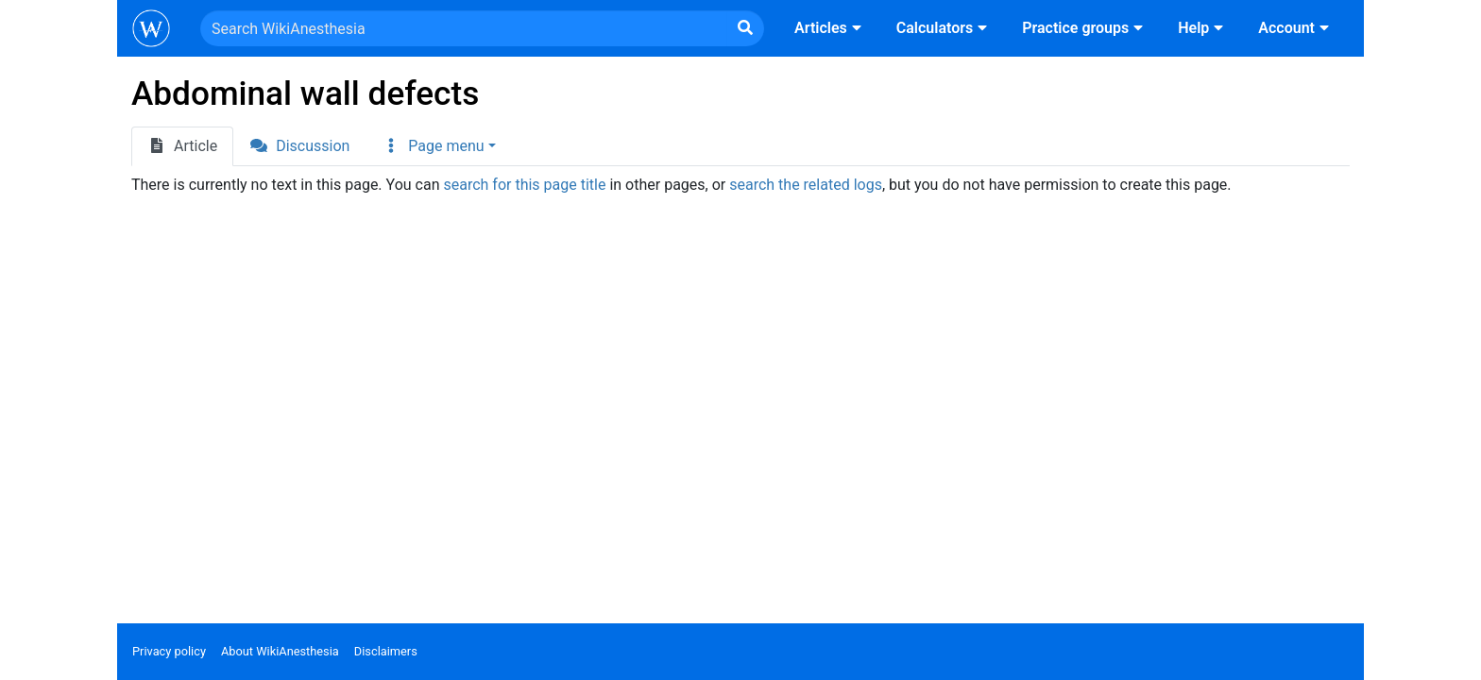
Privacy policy (169, 651)
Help (1203, 28)
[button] (438, 146)
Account (1296, 28)
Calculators (944, 28)
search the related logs (805, 185)
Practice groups (1085, 28)
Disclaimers (385, 651)
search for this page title (524, 185)
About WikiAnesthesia (280, 651)
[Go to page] (745, 28)
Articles (830, 28)
